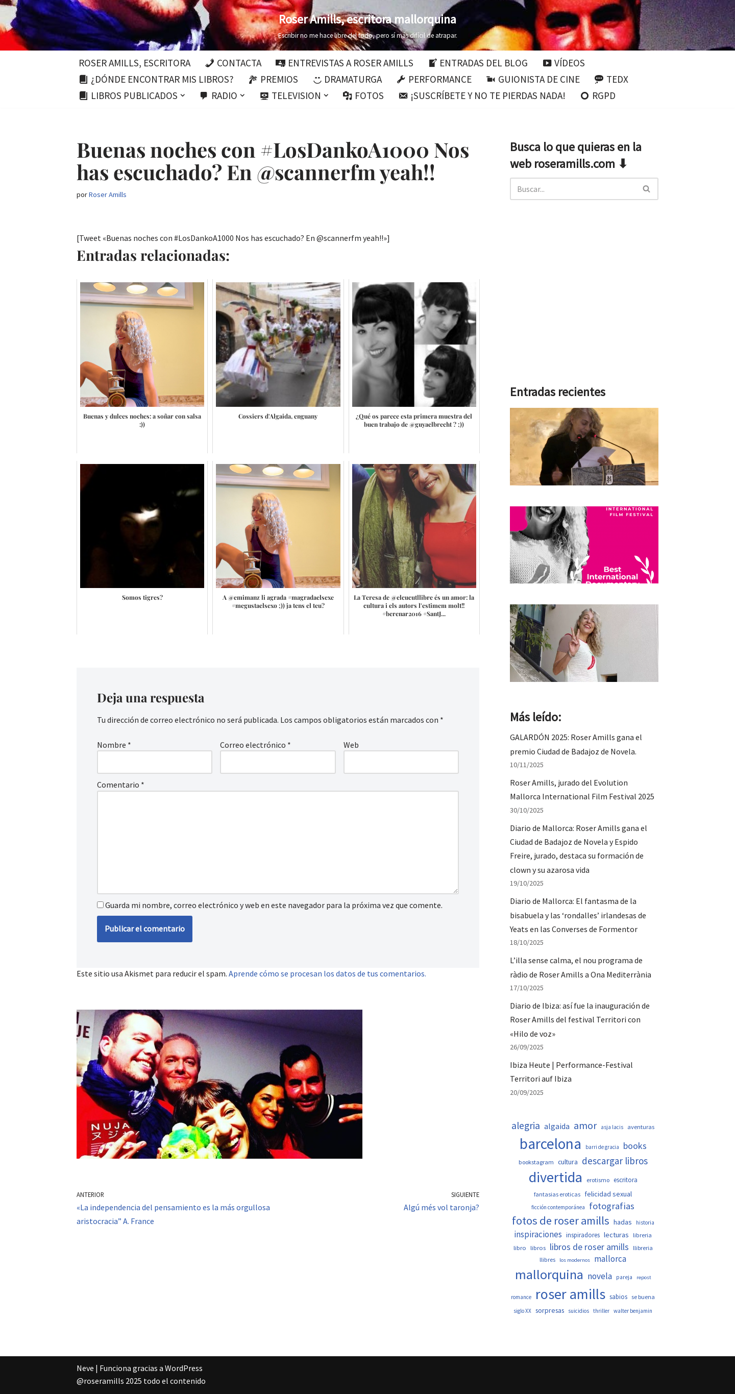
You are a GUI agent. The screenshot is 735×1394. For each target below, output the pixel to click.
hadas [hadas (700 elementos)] (623, 1222)
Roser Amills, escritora (134, 63)
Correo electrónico (255, 745)
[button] (182, 95)
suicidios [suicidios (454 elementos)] (578, 1310)
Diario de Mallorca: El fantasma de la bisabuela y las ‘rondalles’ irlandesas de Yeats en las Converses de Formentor (578, 915)
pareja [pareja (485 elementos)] (624, 1277)
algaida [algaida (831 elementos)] (557, 1126)
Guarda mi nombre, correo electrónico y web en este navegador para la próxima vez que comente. (274, 905)
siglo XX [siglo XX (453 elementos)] (522, 1310)
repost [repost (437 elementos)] (643, 1277)
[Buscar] (572, 189)
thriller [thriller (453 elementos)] (601, 1310)
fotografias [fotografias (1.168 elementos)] (611, 1206)
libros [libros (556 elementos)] (538, 1248)
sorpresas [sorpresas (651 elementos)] (549, 1310)
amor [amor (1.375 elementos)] (585, 1125)
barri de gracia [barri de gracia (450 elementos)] (602, 1147)
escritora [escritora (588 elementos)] (626, 1180)
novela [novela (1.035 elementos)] (599, 1276)
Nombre (114, 745)
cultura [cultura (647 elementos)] (568, 1161)
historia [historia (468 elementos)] (645, 1222)
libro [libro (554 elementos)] (519, 1248)
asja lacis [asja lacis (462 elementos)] (612, 1127)
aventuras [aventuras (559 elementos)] (640, 1127)
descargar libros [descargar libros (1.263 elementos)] (615, 1161)
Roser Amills (108, 194)
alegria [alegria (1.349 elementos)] (525, 1125)
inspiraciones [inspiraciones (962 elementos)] (538, 1234)
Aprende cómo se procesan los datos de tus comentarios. (327, 973)
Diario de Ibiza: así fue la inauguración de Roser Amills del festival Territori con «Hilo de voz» (580, 1019)
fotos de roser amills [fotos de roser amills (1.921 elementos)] (560, 1220)
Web (351, 745)
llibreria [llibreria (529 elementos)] (643, 1248)
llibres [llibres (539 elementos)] (547, 1259)
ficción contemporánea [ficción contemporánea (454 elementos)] (558, 1207)
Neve (85, 1368)
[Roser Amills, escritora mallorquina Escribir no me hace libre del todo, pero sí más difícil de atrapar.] (367, 25)
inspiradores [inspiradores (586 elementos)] (583, 1235)
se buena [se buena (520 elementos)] (643, 1297)
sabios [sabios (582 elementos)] (618, 1296)
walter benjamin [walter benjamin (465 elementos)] (633, 1310)
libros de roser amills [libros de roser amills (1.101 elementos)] (589, 1247)
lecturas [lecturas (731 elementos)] (616, 1234)
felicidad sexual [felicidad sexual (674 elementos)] (608, 1194)
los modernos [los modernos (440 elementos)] (574, 1260)
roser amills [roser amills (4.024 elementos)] (570, 1294)
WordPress (184, 1368)
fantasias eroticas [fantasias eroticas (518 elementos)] (557, 1194)
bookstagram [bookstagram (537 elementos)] (536, 1162)
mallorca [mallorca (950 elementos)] (610, 1258)
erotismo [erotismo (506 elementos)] (597, 1180)
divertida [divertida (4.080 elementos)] (555, 1177)
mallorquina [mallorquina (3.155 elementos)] (549, 1274)
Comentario (120, 784)
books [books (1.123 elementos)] (635, 1146)
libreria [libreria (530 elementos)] (642, 1235)
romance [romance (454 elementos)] (521, 1297)
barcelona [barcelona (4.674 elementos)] (550, 1143)
